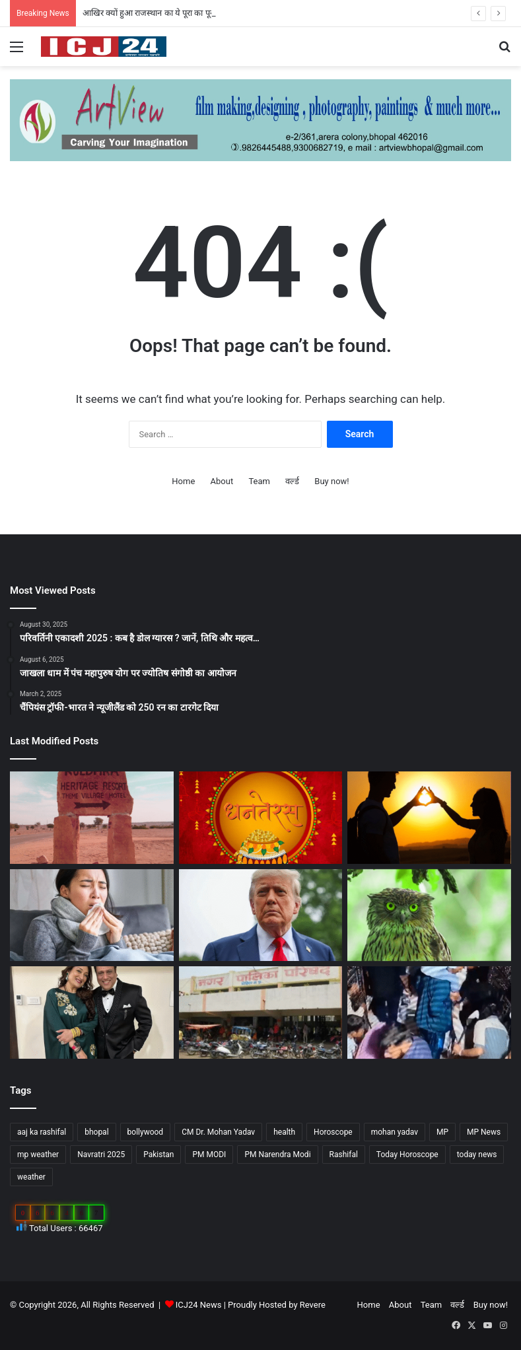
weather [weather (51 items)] (31, 1177)
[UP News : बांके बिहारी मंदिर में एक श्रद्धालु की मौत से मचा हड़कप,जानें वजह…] (429, 1012)
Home (183, 481)
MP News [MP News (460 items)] (484, 1132)
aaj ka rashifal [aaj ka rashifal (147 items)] (41, 1132)
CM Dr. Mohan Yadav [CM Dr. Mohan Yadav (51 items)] (218, 1132)
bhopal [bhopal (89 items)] (96, 1132)
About (222, 481)
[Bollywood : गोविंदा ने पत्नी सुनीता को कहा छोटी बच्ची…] (92, 1012)
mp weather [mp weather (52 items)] (38, 1154)
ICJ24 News (200, 1305)
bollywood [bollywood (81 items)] (145, 1132)
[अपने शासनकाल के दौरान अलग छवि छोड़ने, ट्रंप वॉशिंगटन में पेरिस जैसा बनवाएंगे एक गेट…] (261, 915)
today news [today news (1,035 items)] (477, 1154)
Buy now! (331, 481)
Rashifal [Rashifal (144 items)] (344, 1154)
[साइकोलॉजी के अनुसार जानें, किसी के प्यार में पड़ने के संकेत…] (429, 817)
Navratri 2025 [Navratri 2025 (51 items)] (101, 1154)
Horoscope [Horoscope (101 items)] (333, 1132)
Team (259, 481)
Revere (313, 1305)
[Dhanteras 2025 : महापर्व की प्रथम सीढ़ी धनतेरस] (261, 817)
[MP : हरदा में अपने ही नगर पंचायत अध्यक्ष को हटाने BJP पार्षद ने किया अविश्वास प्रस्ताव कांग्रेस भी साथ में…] (261, 1012)
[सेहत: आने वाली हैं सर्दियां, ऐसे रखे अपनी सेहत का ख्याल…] (92, 915)
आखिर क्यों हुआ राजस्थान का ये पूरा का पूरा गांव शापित (166, 13)
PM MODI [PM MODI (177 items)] (209, 1154)
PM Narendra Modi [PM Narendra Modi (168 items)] (277, 1154)
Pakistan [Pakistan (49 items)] (158, 1154)
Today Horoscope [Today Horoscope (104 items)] (407, 1154)
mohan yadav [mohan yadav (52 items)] (394, 1132)
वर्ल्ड (292, 481)
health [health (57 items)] (284, 1132)
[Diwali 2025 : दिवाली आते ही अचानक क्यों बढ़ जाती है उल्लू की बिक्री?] (429, 915)
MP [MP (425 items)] (442, 1132)
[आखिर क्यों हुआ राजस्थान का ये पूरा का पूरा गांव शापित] (92, 817)
